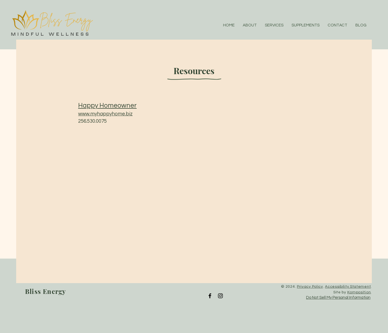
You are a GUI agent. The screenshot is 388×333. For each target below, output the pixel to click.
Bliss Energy (45, 291)
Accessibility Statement (348, 287)
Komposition (359, 292)
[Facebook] (210, 296)
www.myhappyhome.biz (105, 113)
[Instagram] (220, 296)
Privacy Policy (310, 287)
